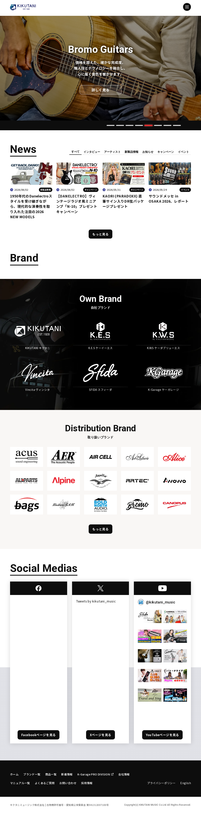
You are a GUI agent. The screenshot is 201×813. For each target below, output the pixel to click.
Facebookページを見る (38, 735)
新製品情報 (131, 151)
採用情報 (87, 783)
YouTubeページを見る (162, 735)
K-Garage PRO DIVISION (95, 774)
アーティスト (112, 151)
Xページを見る (100, 735)
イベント (183, 151)
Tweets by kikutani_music (96, 601)
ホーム (14, 774)
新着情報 (67, 774)
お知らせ (147, 151)
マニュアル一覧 (20, 783)
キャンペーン (165, 151)
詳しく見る (100, 89)
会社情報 (124, 774)
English (185, 783)
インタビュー (92, 151)
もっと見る (100, 234)
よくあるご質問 (45, 783)
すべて (75, 151)
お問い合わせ (67, 783)
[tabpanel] (100, 68)
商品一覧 (51, 774)
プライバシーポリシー (161, 783)
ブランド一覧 (31, 774)
